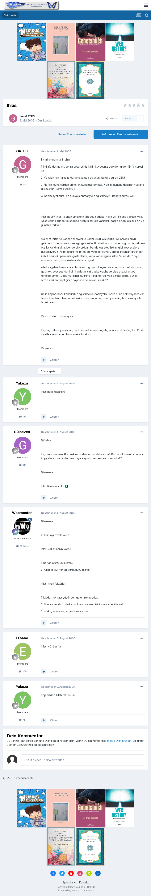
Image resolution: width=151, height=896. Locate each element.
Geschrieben (56, 151)
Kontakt (84, 882)
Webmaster (22, 513)
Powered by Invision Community (75, 890)
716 (22, 416)
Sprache (69, 882)
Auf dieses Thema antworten (120, 134)
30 (23, 184)
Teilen (111, 118)
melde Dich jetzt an (119, 740)
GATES (30, 116)
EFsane (22, 638)
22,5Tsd (22, 546)
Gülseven (22, 432)
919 (22, 465)
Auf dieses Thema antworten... (45, 760)
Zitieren (54, 359)
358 (23, 671)
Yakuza (22, 383)
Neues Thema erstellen (72, 134)
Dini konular (45, 120)
